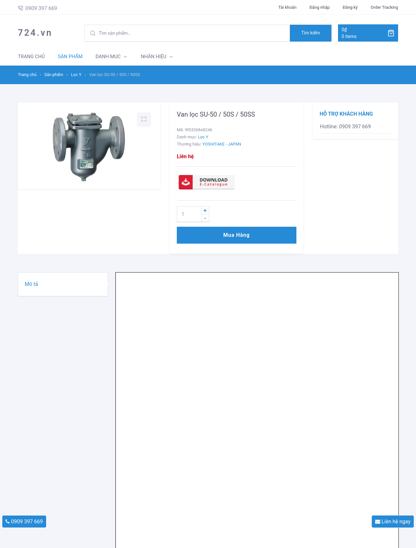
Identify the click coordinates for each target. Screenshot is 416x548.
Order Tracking (384, 7)
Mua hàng (236, 235)
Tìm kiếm (310, 32)
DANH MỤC (108, 56)
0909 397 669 (24, 521)
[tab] (63, 284)
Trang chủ (27, 74)
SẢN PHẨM (70, 56)
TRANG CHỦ (31, 56)
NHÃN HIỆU (153, 56)
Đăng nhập (319, 7)
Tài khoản (287, 7)
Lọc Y (76, 74)
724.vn (35, 33)
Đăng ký (350, 7)
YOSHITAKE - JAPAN (221, 144)
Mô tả (31, 284)
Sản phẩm (53, 74)
